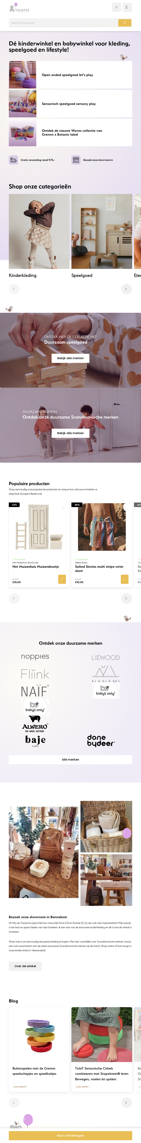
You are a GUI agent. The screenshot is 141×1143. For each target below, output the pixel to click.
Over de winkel (25, 966)
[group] (39, 236)
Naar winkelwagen (70, 1135)
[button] (14, 289)
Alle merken (70, 759)
